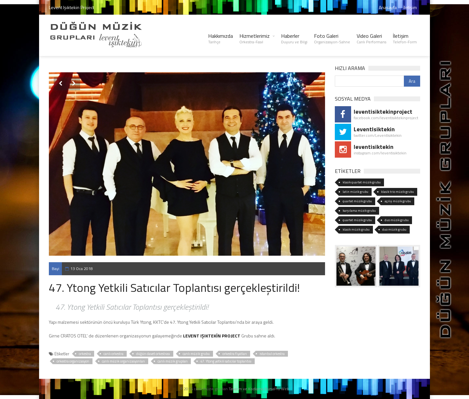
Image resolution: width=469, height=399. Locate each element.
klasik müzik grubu (356, 229)
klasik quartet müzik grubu (362, 182)
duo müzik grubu (397, 220)
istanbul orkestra (272, 353)
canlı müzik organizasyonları (123, 361)
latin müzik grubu (355, 191)
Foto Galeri (332, 38)
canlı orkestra (113, 353)
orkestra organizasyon (73, 361)
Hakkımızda (220, 38)
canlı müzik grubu (196, 353)
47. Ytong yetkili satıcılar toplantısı (225, 361)
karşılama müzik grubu (359, 210)
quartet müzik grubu (357, 201)
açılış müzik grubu (398, 201)
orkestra (85, 353)
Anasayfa (388, 7)
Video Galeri (371, 38)
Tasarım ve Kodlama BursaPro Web (259, 389)
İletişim (410, 7)
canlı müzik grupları (173, 361)
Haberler (294, 38)
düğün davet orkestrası (153, 353)
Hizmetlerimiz (254, 38)
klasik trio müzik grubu (397, 191)
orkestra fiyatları (234, 353)
